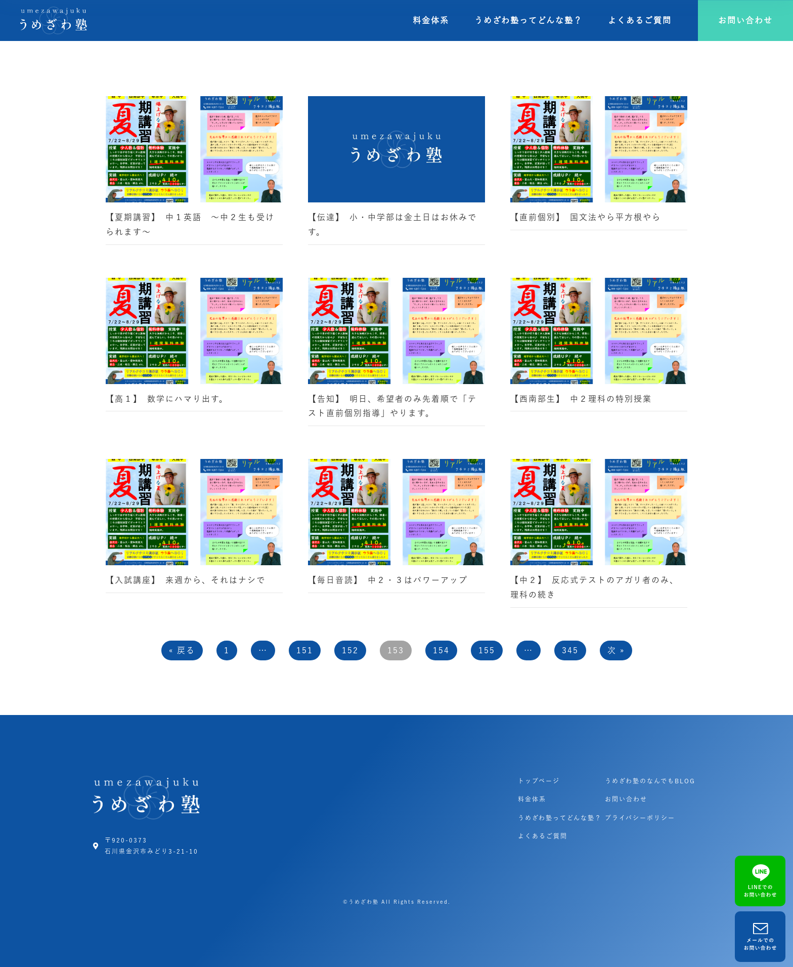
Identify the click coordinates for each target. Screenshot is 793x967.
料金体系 (431, 20)
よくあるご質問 (640, 20)
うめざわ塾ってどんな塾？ (528, 20)
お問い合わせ (626, 799)
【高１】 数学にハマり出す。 (167, 399)
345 (570, 650)
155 (486, 650)
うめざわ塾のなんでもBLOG (650, 781)
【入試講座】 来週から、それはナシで (186, 580)
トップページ (539, 781)
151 (304, 650)
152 (350, 650)
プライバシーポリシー (640, 818)
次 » (616, 650)
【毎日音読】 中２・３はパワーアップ (388, 580)
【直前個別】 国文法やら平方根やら (585, 217)
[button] (745, 20)
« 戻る (182, 650)
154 (441, 650)
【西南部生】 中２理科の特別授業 (585, 399)
